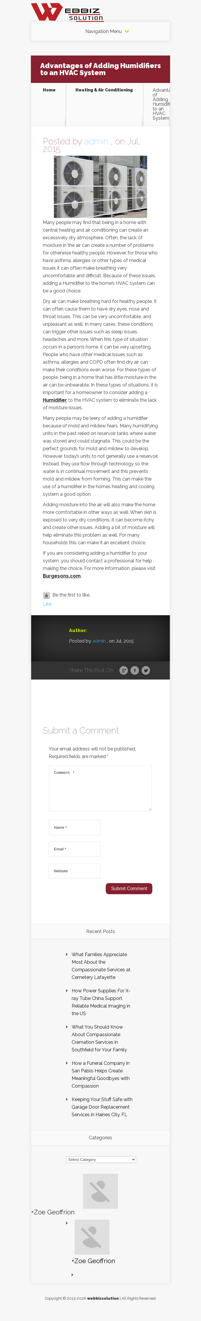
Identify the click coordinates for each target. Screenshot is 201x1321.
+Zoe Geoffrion (53, 1219)
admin (96, 141)
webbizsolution (103, 1305)
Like (47, 604)
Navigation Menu (103, 31)
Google (123, 670)
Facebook (134, 670)
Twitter (145, 670)
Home (49, 90)
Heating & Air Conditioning (104, 90)
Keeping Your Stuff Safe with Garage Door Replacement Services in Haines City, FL (102, 1114)
